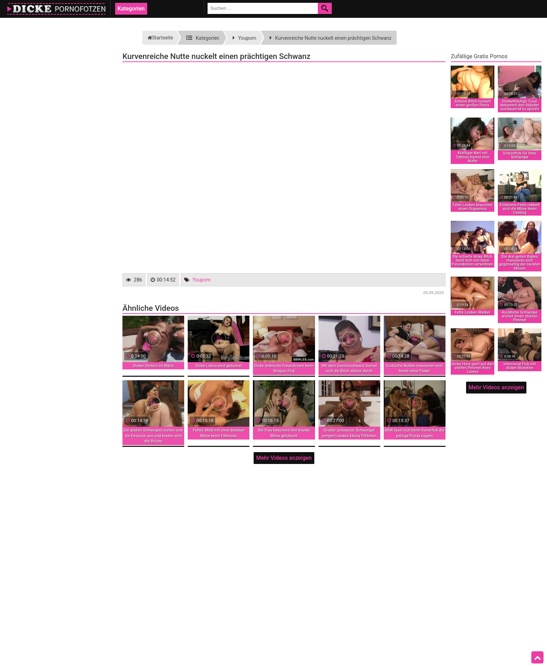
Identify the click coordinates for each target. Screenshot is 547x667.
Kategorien (131, 8)
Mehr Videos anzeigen (284, 458)
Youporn (202, 280)
